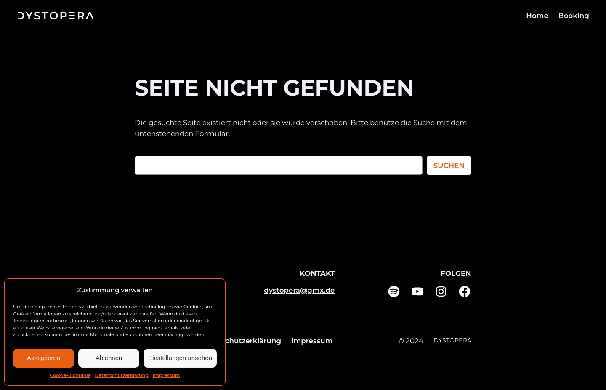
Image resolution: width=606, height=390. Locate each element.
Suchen (449, 165)
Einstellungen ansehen (180, 357)
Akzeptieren (43, 357)
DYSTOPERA (452, 340)
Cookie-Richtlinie (70, 375)
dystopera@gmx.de (299, 290)
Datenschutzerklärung (122, 375)
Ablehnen (109, 357)
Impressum (166, 375)
